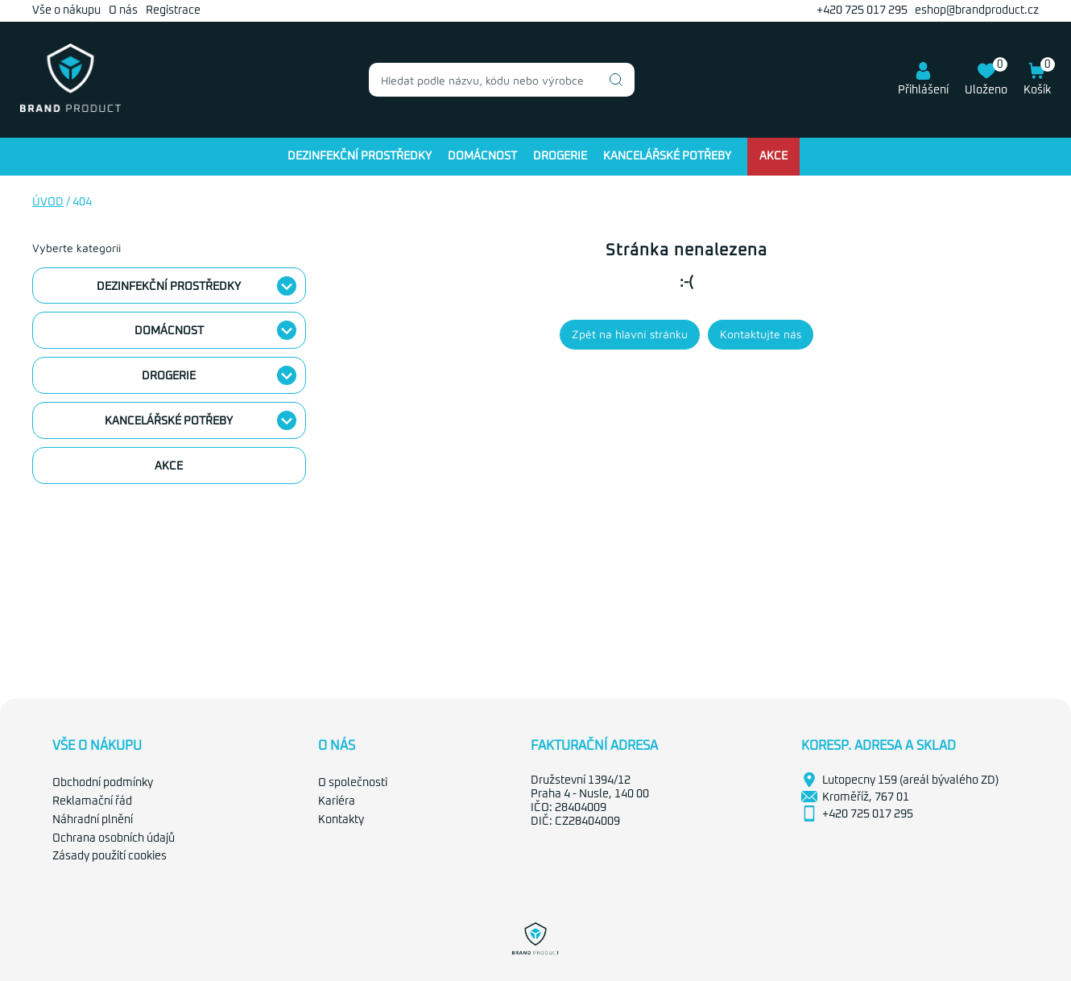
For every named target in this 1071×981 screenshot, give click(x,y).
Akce (773, 156)
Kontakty (341, 820)
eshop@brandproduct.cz (977, 10)
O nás (123, 10)
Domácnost (482, 156)
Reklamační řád (92, 801)
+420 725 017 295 (862, 10)
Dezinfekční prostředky (359, 156)
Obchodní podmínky (102, 783)
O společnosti (352, 783)
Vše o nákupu (66, 10)
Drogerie (560, 156)
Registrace (173, 10)
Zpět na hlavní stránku (630, 334)
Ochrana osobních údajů (113, 838)
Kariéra (336, 801)
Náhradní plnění (92, 820)
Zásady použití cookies (109, 856)
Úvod (48, 202)
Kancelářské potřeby (667, 156)
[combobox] (502, 80)
